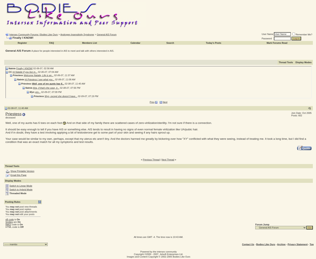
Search (170, 43)
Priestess (13, 114)
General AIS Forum (106, 34)
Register (22, 43)
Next (165, 102)
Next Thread (168, 159)
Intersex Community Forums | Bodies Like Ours (33, 34)
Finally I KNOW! (24, 68)
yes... (37, 92)
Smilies (9, 222)
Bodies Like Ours (265, 244)
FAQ (51, 43)
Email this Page (18, 175)
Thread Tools (286, 62)
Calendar (135, 43)
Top (312, 244)
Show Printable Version (22, 171)
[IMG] (8, 224)
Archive (281, 244)
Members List (89, 43)
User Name (267, 34)
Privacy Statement (297, 244)
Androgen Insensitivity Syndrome (77, 34)
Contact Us (248, 244)
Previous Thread (151, 159)
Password (267, 38)
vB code (9, 219)
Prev (152, 102)
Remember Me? (302, 34)
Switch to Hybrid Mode (20, 189)
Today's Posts (213, 43)
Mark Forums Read (277, 43)
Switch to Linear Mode (20, 186)
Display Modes (303, 62)
